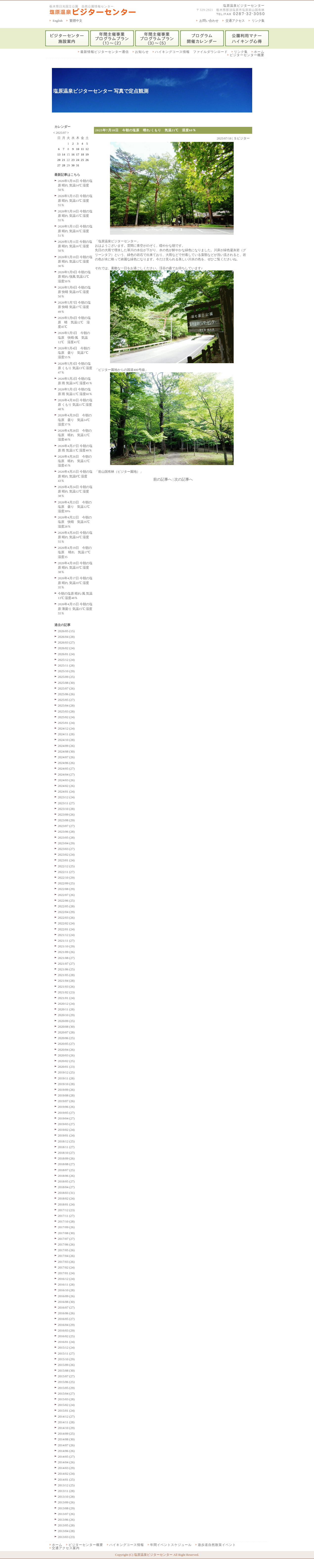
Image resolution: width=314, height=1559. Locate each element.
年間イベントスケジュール (171, 1544)
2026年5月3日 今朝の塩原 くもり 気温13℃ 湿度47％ (75, 368)
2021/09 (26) (66, 952)
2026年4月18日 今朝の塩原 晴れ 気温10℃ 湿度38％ (75, 567)
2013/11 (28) (66, 1491)
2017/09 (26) (66, 1227)
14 (63, 154)
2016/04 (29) (66, 1325)
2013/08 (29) (66, 1508)
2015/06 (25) (66, 1382)
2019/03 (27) (66, 1124)
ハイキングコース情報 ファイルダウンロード (191, 51)
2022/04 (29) (66, 912)
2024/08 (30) (66, 751)
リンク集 (258, 20)
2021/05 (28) (66, 975)
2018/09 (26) (66, 1158)
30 (73, 165)
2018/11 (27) (66, 1147)
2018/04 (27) (66, 1187)
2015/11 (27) (66, 1353)
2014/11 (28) (66, 1422)
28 (63, 165)
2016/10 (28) (66, 1290)
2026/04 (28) (66, 637)
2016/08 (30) (66, 1302)
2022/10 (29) (66, 877)
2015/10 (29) (66, 1359)
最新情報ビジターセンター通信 (104, 51)
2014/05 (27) (66, 1456)
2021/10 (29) (66, 946)
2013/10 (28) (66, 1496)
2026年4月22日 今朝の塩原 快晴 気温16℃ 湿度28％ (75, 521)
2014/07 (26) (66, 1445)
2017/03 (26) (66, 1262)
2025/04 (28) (66, 705)
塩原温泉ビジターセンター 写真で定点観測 (100, 91)
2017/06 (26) (66, 1244)
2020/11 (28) (66, 1009)
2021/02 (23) (66, 992)
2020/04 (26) (66, 1049)
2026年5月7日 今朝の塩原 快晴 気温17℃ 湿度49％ (74, 307)
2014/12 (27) (66, 1416)
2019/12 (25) (66, 1072)
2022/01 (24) (66, 929)
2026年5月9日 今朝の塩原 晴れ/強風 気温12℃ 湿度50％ (74, 276)
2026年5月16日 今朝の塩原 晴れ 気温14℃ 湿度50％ (75, 185)
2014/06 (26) (66, 1451)
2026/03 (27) (66, 642)
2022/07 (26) (66, 895)
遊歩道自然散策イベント (217, 1544)
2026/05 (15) (66, 631)
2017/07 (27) (66, 1239)
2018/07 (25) (66, 1170)
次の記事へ (183, 479)
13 (59, 154)
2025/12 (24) (66, 660)
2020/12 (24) (66, 1003)
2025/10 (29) (66, 671)
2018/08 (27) (66, 1164)
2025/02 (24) (66, 717)
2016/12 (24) (66, 1279)
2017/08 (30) (66, 1233)
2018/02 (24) (66, 1198)
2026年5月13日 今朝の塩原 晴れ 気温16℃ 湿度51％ (75, 230)
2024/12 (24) (66, 728)
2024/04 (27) (66, 774)
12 (87, 149)
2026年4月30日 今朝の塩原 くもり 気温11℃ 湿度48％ (75, 404)
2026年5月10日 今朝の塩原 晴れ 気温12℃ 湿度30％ (75, 261)
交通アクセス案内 (66, 1548)
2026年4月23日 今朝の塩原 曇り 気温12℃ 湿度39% (75, 506)
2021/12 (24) (66, 935)
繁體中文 (75, 20)
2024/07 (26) (66, 757)
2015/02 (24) (66, 1405)
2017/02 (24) (66, 1267)
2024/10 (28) (66, 740)
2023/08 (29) (66, 820)
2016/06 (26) (66, 1313)
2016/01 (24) (66, 1342)
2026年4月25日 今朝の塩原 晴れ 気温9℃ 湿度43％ (75, 476)
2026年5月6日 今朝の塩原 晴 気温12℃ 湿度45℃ (74, 322)
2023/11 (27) (66, 803)
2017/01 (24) (66, 1273)
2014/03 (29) (66, 1468)
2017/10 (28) (66, 1221)
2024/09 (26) (66, 746)
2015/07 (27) (66, 1376)
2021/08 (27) (66, 958)
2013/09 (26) (66, 1502)
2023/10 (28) (66, 809)
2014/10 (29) (66, 1428)
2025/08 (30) (66, 683)
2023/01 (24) (66, 860)
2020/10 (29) (66, 1015)
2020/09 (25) (66, 1021)
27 (59, 165)
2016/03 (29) (66, 1330)
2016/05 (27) (66, 1319)
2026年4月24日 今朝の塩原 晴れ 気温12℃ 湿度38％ (75, 491)
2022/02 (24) (66, 923)
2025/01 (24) (66, 723)
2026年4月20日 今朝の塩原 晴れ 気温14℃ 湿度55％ (75, 537)
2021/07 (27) (66, 963)
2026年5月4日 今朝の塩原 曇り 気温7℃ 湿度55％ (74, 352)
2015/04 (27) (66, 1393)
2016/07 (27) (66, 1307)
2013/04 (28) (66, 1531)
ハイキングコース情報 (126, 1544)
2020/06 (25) (66, 1038)
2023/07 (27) (66, 826)
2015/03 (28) (66, 1399)
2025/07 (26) (66, 688)
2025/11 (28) (66, 665)
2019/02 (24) (66, 1130)
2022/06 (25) (66, 900)
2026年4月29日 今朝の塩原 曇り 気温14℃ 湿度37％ (75, 419)
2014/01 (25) (66, 1479)
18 (82, 154)
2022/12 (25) (66, 866)
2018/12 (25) (66, 1141)
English (58, 20)
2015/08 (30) (66, 1370)
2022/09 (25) (66, 883)
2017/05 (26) (66, 1250)
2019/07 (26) (66, 1101)
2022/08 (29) (66, 889)
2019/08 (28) (66, 1095)
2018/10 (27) (66, 1153)
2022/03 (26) (66, 917)
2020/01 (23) (66, 1067)
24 (77, 160)
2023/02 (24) (66, 854)
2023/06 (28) (66, 831)
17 (77, 154)
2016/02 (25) (66, 1336)
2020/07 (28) (66, 1032)
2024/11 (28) (66, 734)
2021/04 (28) (66, 980)
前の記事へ (162, 479)
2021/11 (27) (66, 940)
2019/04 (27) (66, 1118)
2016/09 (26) (66, 1296)
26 (87, 160)
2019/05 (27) (66, 1112)
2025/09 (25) (66, 677)
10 (77, 149)
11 (82, 149)
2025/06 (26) (66, 694)
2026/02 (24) (66, 648)
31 (77, 165)
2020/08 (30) (66, 1026)
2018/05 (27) (66, 1181)
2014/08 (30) (66, 1439)
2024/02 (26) (66, 786)
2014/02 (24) (66, 1473)
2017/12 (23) (66, 1210)
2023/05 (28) (66, 837)
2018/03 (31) (66, 1193)
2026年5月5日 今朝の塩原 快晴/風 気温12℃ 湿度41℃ (74, 337)
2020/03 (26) (66, 1055)
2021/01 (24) (66, 998)
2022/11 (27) (66, 872)
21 (63, 160)
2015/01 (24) (66, 1410)
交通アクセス (235, 20)
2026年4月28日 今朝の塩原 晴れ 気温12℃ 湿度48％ (75, 435)
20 (59, 160)
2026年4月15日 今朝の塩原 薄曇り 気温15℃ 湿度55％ (75, 608)
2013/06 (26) (66, 1519)
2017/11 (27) (66, 1216)
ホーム (259, 51)
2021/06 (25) (66, 969)
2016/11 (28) (66, 1284)
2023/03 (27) (66, 849)
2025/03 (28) (66, 711)
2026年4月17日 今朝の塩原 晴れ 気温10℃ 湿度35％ (75, 582)
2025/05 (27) (66, 700)
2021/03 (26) (66, 986)
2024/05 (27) (66, 768)
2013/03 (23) (66, 1537)
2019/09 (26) (66, 1089)
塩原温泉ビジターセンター (244, 5)
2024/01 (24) (66, 791)
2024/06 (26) (66, 763)
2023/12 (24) (66, 797)
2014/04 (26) (66, 1462)
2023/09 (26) (66, 814)
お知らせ (142, 51)
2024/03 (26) (66, 780)
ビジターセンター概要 (247, 55)
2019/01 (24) (66, 1135)
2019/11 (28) (66, 1078)
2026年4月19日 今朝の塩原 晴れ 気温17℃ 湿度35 (76, 552)
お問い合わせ (209, 20)
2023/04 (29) (66, 843)
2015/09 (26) (66, 1365)
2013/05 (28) (66, 1525)
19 (87, 154)
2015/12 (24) (66, 1347)
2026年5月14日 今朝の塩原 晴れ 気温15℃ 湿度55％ (75, 215)
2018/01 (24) (66, 1204)
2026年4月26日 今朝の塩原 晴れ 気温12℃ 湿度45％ (75, 461)
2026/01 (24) (66, 654)
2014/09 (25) (66, 1433)
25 (82, 160)
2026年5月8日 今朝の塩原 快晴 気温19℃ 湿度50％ (74, 292)
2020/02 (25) (66, 1061)
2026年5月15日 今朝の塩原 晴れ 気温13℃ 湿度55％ (75, 200)
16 (73, 154)
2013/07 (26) (66, 1514)
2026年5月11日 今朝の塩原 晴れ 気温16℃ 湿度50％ (75, 246)
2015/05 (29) (66, 1388)
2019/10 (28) (66, 1084)
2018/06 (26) (66, 1176)
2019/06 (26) (66, 1107)
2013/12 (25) (66, 1485)
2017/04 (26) (66, 1256)
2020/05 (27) (66, 1044)
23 (73, 160)
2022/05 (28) (66, 906)
